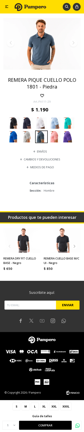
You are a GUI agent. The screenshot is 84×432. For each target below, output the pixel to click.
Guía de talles (42, 416)
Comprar (45, 425)
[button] (67, 6)
